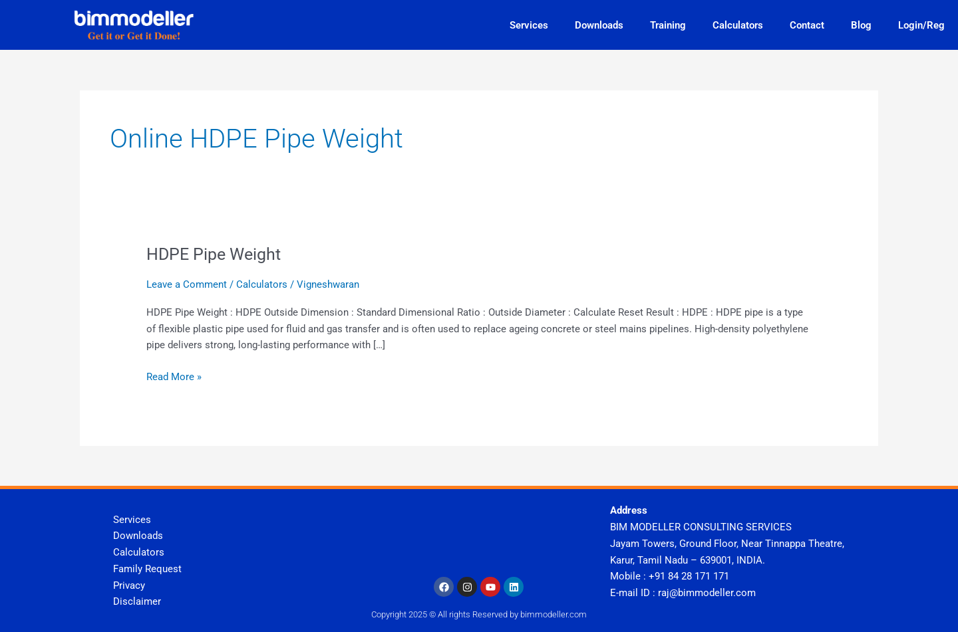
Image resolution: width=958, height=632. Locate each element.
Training (668, 25)
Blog (861, 25)
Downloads (599, 25)
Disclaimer (137, 601)
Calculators (738, 25)
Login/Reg (921, 25)
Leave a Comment (186, 284)
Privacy (129, 585)
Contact (807, 25)
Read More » (174, 376)
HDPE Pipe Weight (216, 254)
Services (529, 25)
